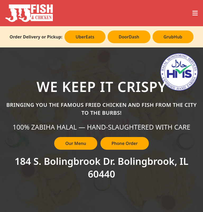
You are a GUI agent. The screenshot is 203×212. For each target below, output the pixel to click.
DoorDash (129, 37)
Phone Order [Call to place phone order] (125, 143)
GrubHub (173, 37)
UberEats (85, 37)
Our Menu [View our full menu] (75, 143)
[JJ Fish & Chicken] (29, 13)
